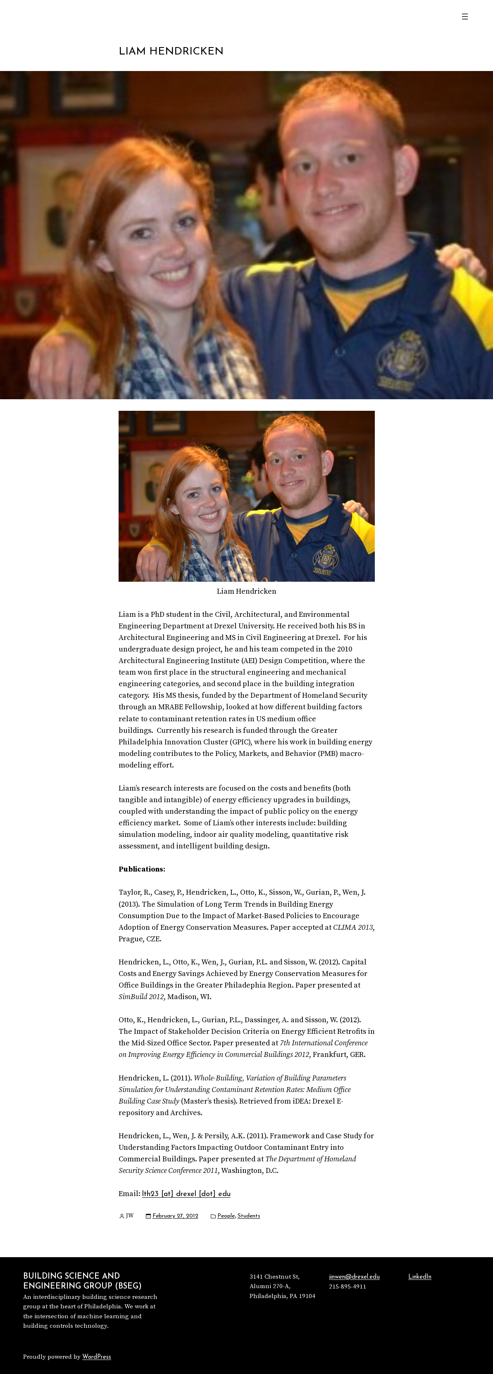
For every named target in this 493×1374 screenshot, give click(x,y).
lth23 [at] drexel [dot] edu (186, 1194)
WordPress (96, 1357)
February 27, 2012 (175, 1216)
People (226, 1216)
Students (249, 1216)
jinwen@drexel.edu (354, 1277)
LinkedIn (419, 1277)
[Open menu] (465, 16)
